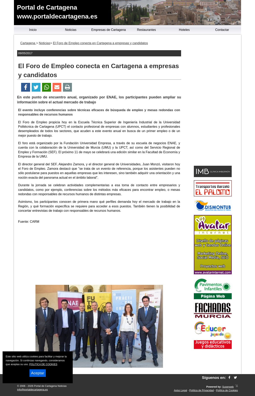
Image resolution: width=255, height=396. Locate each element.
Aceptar (37, 373)
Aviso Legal (180, 390)
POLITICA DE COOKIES (43, 364)
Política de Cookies (227, 390)
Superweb (228, 386)
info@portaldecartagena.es (32, 389)
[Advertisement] (99, 255)
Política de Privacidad (201, 390)
